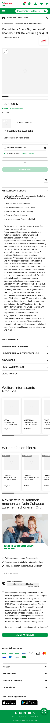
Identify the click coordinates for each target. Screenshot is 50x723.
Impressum (22, 717)
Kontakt (6, 667)
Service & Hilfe (9, 674)
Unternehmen (9, 687)
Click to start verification (23, 584)
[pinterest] (20, 713)
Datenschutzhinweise (37, 627)
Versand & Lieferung (12, 680)
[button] (3, 11)
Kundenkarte (18, 109)
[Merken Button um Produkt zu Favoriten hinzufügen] (45, 180)
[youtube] (29, 713)
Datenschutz (34, 717)
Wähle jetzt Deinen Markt (17, 18)
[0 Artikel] (25, 163)
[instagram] (25, 713)
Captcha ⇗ (33, 586)
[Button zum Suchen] (45, 11)
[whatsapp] (34, 713)
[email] (25, 573)
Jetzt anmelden (25, 635)
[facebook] (16, 713)
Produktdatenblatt (24, 122)
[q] (29, 11)
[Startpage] (7, 4)
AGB (13, 717)
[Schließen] (46, 17)
